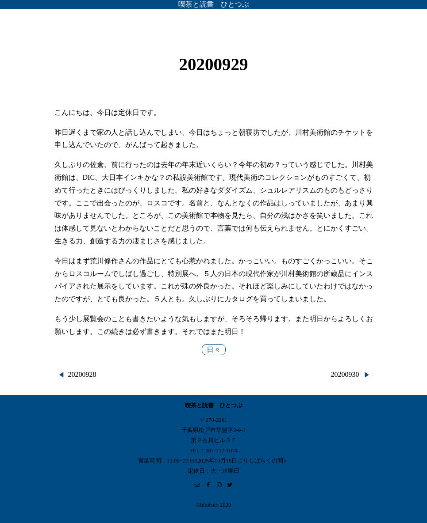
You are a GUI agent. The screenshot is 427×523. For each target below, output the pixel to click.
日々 (214, 349)
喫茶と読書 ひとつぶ (213, 4)
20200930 (345, 374)
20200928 (82, 374)
